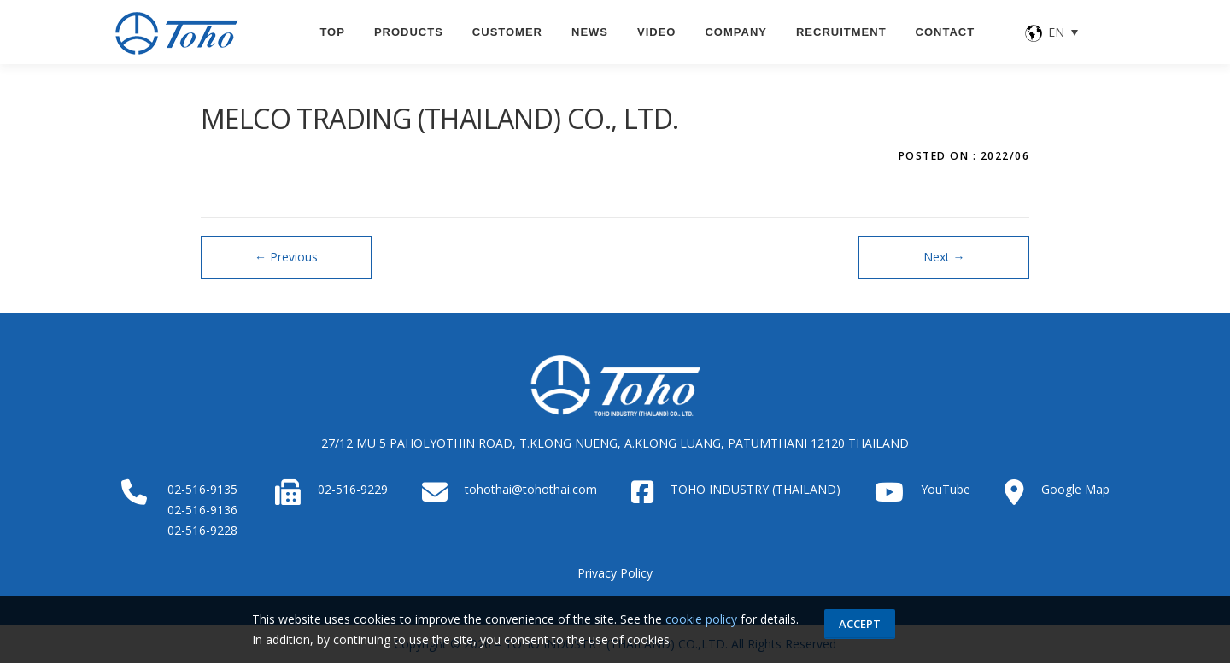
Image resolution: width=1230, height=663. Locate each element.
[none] (1052, 32)
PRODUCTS (408, 32)
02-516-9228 (202, 530)
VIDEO (656, 32)
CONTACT (945, 32)
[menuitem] (1052, 32)
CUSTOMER (507, 32)
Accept (860, 623)
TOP (332, 32)
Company (735, 32)
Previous (286, 257)
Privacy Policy (615, 573)
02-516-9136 (202, 510)
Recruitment (841, 32)
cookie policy (701, 619)
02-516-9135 (202, 489)
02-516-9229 (353, 489)
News (589, 32)
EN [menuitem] (1056, 32)
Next (944, 257)
